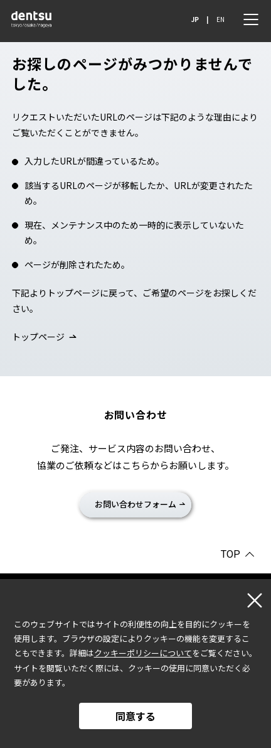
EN (220, 19)
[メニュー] (251, 19)
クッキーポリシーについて (143, 653)
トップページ (38, 336)
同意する (135, 716)
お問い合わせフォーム (135, 504)
